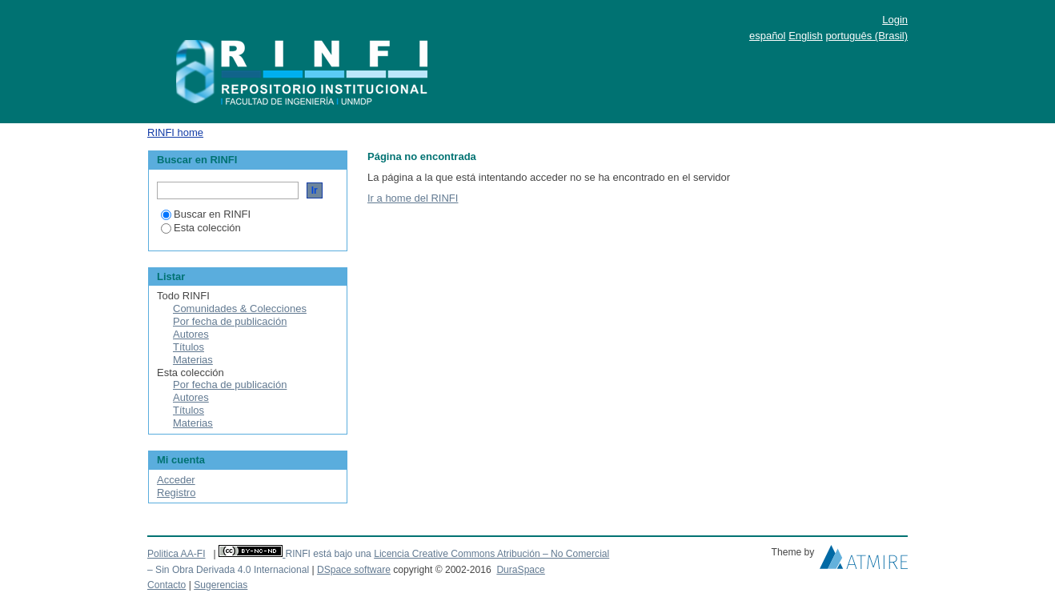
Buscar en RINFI (206, 214)
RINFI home (175, 132)
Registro (176, 493)
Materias (193, 360)
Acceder (176, 480)
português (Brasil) (866, 36)
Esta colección (201, 228)
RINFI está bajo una (328, 553)
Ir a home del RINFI (412, 198)
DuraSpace (520, 569)
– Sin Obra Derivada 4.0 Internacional (228, 569)
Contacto (166, 585)
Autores (191, 334)
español (767, 36)
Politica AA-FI (176, 553)
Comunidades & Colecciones (240, 309)
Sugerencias (220, 585)
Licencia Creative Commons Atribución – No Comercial (491, 553)
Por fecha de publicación (230, 321)
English (805, 36)
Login (895, 20)
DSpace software (354, 569)
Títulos (188, 347)
